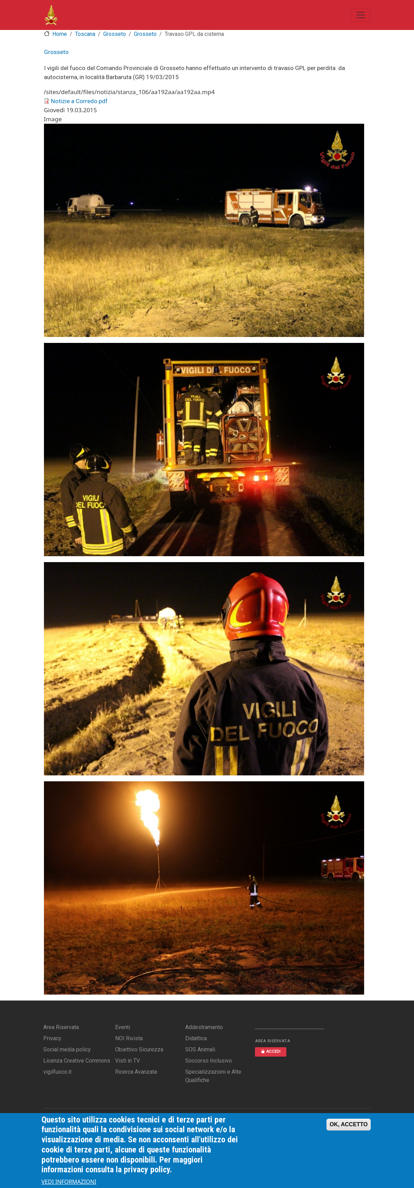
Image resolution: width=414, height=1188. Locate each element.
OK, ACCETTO (349, 1126)
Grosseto (114, 34)
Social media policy (67, 1049)
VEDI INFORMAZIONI (69, 1183)
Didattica (196, 1038)
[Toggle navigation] (360, 15)
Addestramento (204, 1027)
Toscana (85, 34)
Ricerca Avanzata (136, 1071)
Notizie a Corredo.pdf (79, 101)
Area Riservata (61, 1027)
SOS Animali (200, 1049)
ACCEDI (270, 1051)
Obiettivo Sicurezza (139, 1049)
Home (59, 34)
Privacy (52, 1038)
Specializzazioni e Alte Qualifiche (213, 1075)
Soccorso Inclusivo (208, 1060)
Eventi (122, 1027)
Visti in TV (127, 1060)
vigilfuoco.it (57, 1071)
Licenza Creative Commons (76, 1060)
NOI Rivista (129, 1038)
